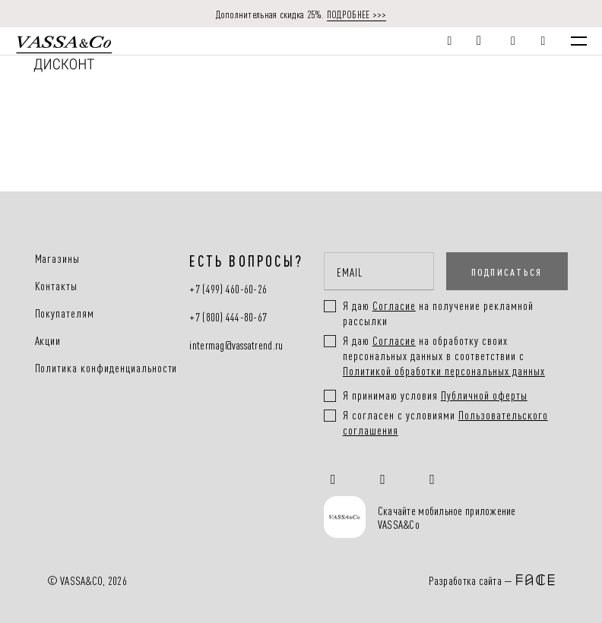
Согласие (394, 340)
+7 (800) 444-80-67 (228, 317)
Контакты (56, 286)
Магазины (58, 258)
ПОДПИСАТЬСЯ (507, 271)
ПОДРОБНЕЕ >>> (357, 14)
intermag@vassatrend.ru (236, 345)
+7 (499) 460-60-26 (228, 289)
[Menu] (579, 41)
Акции (48, 340)
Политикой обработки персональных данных (444, 370)
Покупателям (65, 313)
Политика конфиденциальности (106, 368)
